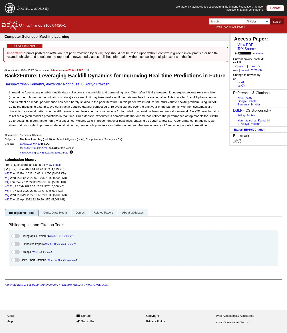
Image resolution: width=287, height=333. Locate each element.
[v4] (6, 182)
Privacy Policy (155, 321)
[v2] (6, 173)
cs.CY (241, 85)
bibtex (251, 115)
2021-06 (256, 70)
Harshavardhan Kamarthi (24, 84)
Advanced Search (234, 26)
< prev (239, 66)
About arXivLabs (133, 212)
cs (28, 25)
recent (245, 70)
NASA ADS (245, 97)
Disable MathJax (73, 284)
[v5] (6, 186)
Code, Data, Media (55, 212)
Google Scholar (247, 101)
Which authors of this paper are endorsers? (32, 284)
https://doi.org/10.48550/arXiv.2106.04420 (44, 152)
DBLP (238, 110)
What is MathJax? (96, 284)
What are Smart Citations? (62, 260)
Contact (86, 315)
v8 (85, 70)
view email (53, 164)
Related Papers (103, 212)
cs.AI (240, 82)
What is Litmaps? (41, 252)
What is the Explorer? (60, 236)
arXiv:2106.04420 (30, 143)
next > (256, 66)
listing (241, 115)
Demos (80, 212)
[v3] (6, 178)
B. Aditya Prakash (95, 84)
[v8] (6, 199)
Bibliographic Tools (21, 212)
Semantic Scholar (249, 104)
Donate (275, 8)
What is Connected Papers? (60, 244)
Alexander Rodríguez (62, 84)
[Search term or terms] (228, 21)
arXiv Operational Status (234, 322)
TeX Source (246, 49)
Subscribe (87, 321)
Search (277, 21)
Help (219, 26)
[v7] (6, 195)
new (236, 70)
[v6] (6, 190)
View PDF (245, 45)
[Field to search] (257, 21)
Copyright (152, 315)
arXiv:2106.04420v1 (35, 147)
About (10, 315)
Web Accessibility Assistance (235, 315)
